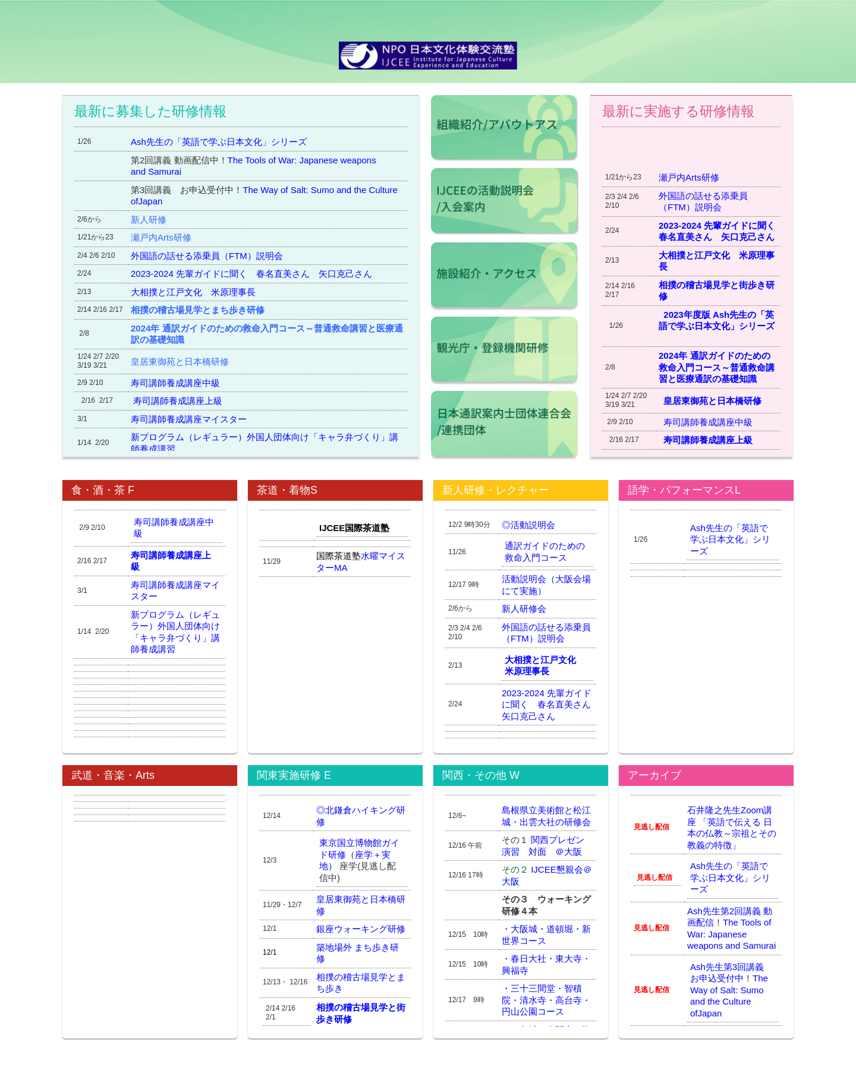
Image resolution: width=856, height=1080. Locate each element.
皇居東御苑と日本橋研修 (714, 401)
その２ (516, 869)
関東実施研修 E (294, 775)
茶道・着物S (287, 490)
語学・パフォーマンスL (684, 490)
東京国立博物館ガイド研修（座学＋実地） (359, 854)
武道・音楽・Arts (113, 775)
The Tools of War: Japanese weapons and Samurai (731, 933)
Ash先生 (703, 911)
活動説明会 (533, 525)
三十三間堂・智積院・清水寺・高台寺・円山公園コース (546, 999)
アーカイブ (654, 775)
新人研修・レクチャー (495, 490)
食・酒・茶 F (102, 490)
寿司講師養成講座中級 (709, 422)
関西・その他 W (481, 775)
